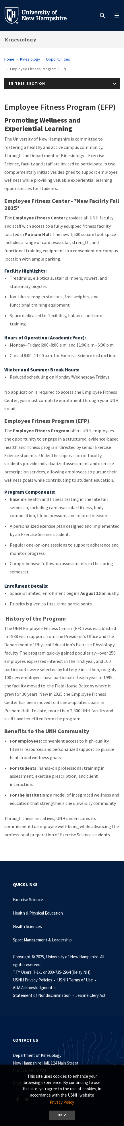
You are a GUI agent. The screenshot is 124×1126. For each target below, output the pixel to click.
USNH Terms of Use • (77, 980)
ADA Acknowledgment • (35, 987)
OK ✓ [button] (62, 1115)
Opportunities (58, 59)
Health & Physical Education (38, 913)
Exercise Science (28, 899)
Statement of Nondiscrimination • (44, 995)
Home (9, 59)
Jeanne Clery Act (90, 995)
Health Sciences (27, 926)
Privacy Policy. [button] (62, 1102)
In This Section (27, 83)
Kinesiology (20, 39)
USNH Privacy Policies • (34, 980)
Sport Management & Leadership (42, 940)
